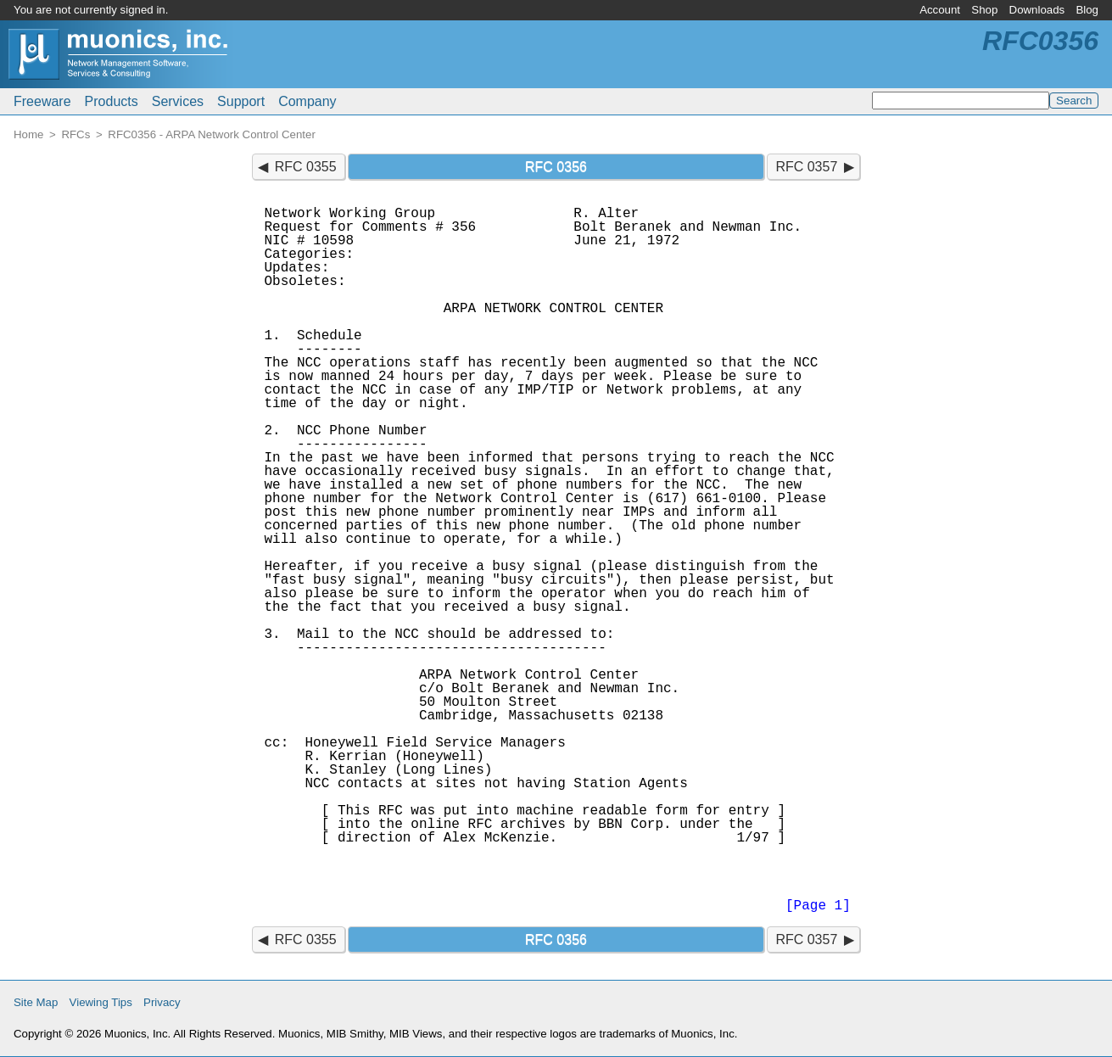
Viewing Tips (101, 1002)
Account (939, 9)
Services (178, 101)
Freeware (42, 101)
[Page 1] (818, 906)
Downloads (1037, 9)
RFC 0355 (306, 166)
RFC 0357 (806, 166)
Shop (984, 9)
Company (307, 101)
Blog (1087, 9)
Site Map (36, 1002)
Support (241, 101)
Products (111, 101)
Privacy (162, 1002)
